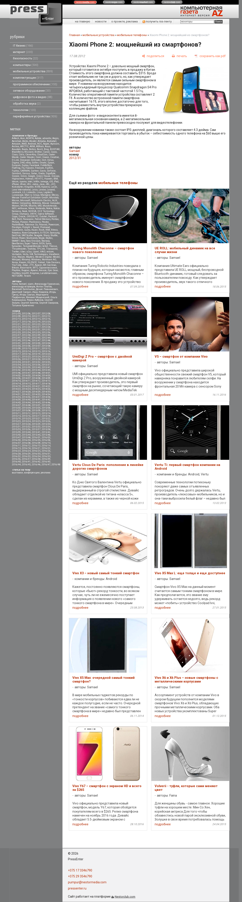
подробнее (80, 286)
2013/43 (26, 370)
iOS (51, 181)
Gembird (16, 173)
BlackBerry (17, 151)
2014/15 (26, 383)
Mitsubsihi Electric (41, 200)
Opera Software (46, 213)
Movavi (15, 205)
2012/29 (16, 329)
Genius (26, 173)
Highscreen (18, 178)
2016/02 (46, 437)
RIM (48, 229)
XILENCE (32, 262)
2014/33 (36, 394)
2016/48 (55, 464)
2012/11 (36, 316)
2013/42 (16, 370)
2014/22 (46, 386)
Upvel (36, 251)
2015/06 (46, 407)
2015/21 (36, 418)
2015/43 (16, 434)
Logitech (48, 192)
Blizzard (28, 151)
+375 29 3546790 (80, 876)
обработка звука (27, 103)
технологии (24, 110)
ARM (32, 146)
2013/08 (46, 345)
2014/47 (16, 405)
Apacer (34, 270)
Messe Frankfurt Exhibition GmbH (30, 197)
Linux (39, 192)
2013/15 (36, 351)
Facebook (34, 165)
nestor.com (85, 2)
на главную (82, 21)
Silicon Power (18, 238)
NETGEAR (17, 275)
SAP (23, 235)
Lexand (51, 189)
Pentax (55, 219)
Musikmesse (50, 205)
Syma (48, 243)
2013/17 (16, 354)
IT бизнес (23, 45)
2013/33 (46, 362)
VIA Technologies (38, 254)
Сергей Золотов (29, 302)
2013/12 (46, 348)
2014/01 (46, 372)
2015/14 (46, 413)
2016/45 (26, 464)
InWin (36, 181)
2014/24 (26, 389)
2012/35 (36, 332)
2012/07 (36, 313)
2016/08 (26, 443)
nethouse (22, 208)
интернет (23, 52)
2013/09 (16, 348)
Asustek (16, 149)
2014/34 (46, 394)
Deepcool (25, 160)
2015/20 (26, 418)
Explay (25, 165)
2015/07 (16, 410)
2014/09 (46, 378)
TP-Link (41, 248)
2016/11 (16, 445)
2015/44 (26, 434)
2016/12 (26, 445)
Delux (50, 160)
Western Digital (43, 256)
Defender (36, 160)
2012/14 (26, 318)
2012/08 (46, 313)
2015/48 (26, 437)
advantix (46, 138)
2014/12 (36, 380)
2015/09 (36, 410)
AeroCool (16, 141)
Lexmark (16, 192)
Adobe (38, 138)
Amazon (16, 143)
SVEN (42, 243)
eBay (28, 162)
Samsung (55, 232)
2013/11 (36, 348)
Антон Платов (44, 286)
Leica (35, 189)
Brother (38, 151)
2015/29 (36, 424)
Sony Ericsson (33, 240)
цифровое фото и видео (32, 97)
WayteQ (30, 256)
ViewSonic (54, 254)
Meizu (55, 195)
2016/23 (16, 450)
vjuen (30, 284)
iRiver (23, 184)
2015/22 (46, 418)
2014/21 (36, 386)
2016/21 (36, 448)
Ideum (15, 181)
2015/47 (16, 437)
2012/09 (16, 316)
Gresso (55, 176)
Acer (22, 138)
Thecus (53, 246)
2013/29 (46, 359)
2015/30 (46, 424)
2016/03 (16, 440)
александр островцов (23, 286)
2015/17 (36, 416)
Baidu (25, 149)
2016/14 (46, 445)
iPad (56, 181)
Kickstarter (17, 186)
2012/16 (46, 318)
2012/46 (26, 340)
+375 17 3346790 (80, 870)
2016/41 (26, 461)
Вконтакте (26, 267)
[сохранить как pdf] (210, 56)
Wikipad (16, 259)
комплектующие (28, 77)
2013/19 (36, 354)
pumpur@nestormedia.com (87, 882)
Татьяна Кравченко (23, 305)
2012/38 (26, 335)
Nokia (49, 208)
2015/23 (16, 421)
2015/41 (36, 432)
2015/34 (46, 426)
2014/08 (36, 378)
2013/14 (26, 351)
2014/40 (26, 399)
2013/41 (46, 367)
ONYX (33, 213)
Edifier (35, 162)
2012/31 (36, 329)
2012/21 (16, 324)
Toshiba (31, 248)
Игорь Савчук (27, 294)
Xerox (15, 262)
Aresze (43, 270)
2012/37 (16, 335)
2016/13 (36, 445)
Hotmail (29, 178)
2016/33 (26, 456)
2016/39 (46, 459)
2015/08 (26, 410)
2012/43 (36, 337)
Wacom (21, 256)
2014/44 (26, 402)
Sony (23, 240)
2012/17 (16, 321)
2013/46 (16, 372)
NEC (14, 208)
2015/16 (26, 416)
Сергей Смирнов (48, 302)
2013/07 (36, 345)
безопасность (25, 58)
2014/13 (46, 380)
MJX (54, 200)
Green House (43, 176)
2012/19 (36, 321)
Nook (24, 211)
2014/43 (16, 402)
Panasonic (28, 219)
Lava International (21, 189)
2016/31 (46, 453)
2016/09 (36, 443)
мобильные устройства (33, 71)
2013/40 (36, 367)
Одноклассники (48, 267)
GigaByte (50, 173)
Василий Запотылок (23, 289)
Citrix (21, 154)
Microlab (54, 197)
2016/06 (46, 440)
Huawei (48, 178)
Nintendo (40, 208)
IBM (55, 178)
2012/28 (46, 327)
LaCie (54, 186)
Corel (38, 157)
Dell (44, 160)
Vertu (25, 254)
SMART (16, 240)
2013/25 (46, 356)
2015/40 (26, 432)
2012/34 (26, 332)
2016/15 (16, 448)
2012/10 (26, 316)
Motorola (36, 203)
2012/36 (46, 332)
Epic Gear (53, 270)
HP (36, 178)
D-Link (15, 160)
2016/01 (36, 437)
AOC (39, 143)
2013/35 (26, 364)
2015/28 (26, 424)
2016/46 (36, 464)
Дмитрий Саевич (21, 292)
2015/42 (46, 432)
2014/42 (46, 399)
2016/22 (46, 448)
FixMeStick (46, 165)
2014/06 (16, 378)
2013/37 (46, 364)
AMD (24, 143)
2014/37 (36, 397)
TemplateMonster (32, 246)
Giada (41, 173)
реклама (45, 472)
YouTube (16, 265)
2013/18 (26, 354)
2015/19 (16, 418)
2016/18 (26, 448)
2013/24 (36, 356)
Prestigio (16, 227)
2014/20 (26, 386)
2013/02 (26, 343)
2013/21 (16, 356)
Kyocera (45, 186)
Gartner (35, 170)
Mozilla (33, 205)
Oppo (14, 216)
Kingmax (34, 273)
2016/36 (16, 459)
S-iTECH (44, 232)
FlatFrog (16, 168)
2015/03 (16, 407)
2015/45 (36, 434)
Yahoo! (41, 262)
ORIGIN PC (32, 216)
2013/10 (26, 348)
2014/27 (16, 391)
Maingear (45, 195)
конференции (32, 472)
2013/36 (36, 364)
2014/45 (36, 402)
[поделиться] (153, 56)
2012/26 (26, 327)
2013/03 (36, 343)
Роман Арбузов (35, 300)
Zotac (25, 265)
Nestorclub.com (125, 896)
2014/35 (16, 397)
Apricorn (54, 143)
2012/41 (16, 337)
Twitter (15, 251)
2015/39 (16, 432)
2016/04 (26, 440)
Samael (23, 284)
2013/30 (16, 362)
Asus (47, 146)
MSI (40, 205)
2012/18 (26, 321)
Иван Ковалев (40, 292)
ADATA (30, 138)
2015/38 (46, 429)
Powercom (53, 224)
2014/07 (26, 378)
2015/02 (46, 405)
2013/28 (36, 359)
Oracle (22, 216)
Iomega (44, 181)
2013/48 (36, 372)
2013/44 (36, 370)
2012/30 (26, 329)
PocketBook (18, 224)
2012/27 (36, 327)
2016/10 (46, 443)
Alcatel (33, 141)
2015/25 (36, 421)
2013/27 (26, 359)
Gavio (43, 170)
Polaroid (43, 224)
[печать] (179, 56)
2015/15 (16, 416)
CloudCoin (42, 154)
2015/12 (26, 413)
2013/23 (26, 356)
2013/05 (16, 345)
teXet (45, 246)
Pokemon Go (31, 224)
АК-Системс (49, 265)
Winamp (26, 259)
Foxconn (30, 168)
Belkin (32, 149)
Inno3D (25, 273)
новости (100, 21)
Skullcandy (31, 238)
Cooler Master (27, 157)
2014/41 (36, 399)
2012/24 (46, 324)
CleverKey (30, 154)
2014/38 (46, 397)
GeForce (51, 170)
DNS (22, 162)
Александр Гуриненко (47, 284)
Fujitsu (15, 170)
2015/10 (46, 410)
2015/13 (36, 413)
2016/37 (26, 459)
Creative (54, 157)
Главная (74, 35)
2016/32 (16, 456)
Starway (46, 240)
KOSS (37, 186)
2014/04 (36, 375)
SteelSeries (18, 243)
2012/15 (36, 318)
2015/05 (36, 407)
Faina (15, 284)
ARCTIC (24, 146)
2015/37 (36, 429)
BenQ (40, 149)
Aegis (55, 138)
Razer (34, 229)
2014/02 (16, 375)
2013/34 (16, 364)
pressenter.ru (77, 888)
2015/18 (46, 416)
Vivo (14, 256)
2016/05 (36, 440)
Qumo (27, 229)
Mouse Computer (51, 203)
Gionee (15, 176)
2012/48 (46, 340)
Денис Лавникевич (47, 289)
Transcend (51, 248)
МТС (35, 267)
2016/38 (36, 459)
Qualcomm (17, 229)
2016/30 (36, 453)
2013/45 (46, 370)
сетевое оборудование (32, 90)
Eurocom (16, 165)
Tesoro (27, 275)
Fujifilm (49, 168)
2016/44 (16, 464)
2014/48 (26, 405)
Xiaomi (22, 262)
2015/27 (16, 424)
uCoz (29, 251)
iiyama (23, 181)
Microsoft (25, 200)
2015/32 (26, 426)
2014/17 (36, 383)
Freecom (39, 168)
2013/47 (26, 372)
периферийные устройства (35, 116)
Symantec (17, 246)
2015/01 (36, 405)
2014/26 (46, 389)
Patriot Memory (42, 219)
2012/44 (46, 337)
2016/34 (36, 456)
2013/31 (26, 362)
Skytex (49, 238)
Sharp (47, 235)
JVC (53, 184)
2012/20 (46, 321)
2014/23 (16, 389)
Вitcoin (15, 267)
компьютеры (25, 65)
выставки (17, 472)
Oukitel (43, 216)
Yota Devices (53, 262)
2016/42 (36, 461)
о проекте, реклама (124, 21)
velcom (50, 251)
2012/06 (26, 313)
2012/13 (16, 318)
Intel (30, 181)
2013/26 (16, 359)
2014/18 (46, 383)
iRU (29, 184)
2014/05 (46, 375)
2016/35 (46, 456)
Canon (46, 151)
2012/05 (16, 313)
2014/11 (26, 380)
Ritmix (54, 229)
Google (31, 176)
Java (41, 184)
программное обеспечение (35, 84)
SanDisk (16, 235)
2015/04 (26, 407)
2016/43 (46, 461)
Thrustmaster (19, 248)
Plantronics (35, 222)
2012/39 (36, 335)
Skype (41, 238)
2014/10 (16, 380)
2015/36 (26, 429)
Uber (22, 251)
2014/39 (16, 399)
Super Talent (31, 243)
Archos (15, 146)
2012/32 (46, 329)
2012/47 (36, 340)
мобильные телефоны (132, 35)
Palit (19, 219)
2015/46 (46, 434)
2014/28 (26, 391)
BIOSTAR (55, 149)
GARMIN (25, 170)
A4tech (15, 138)
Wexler (56, 256)
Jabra (35, 184)
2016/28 (16, 453)
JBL (48, 184)
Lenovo (42, 189)
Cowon (45, 157)
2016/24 (26, 450)
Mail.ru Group (32, 195)
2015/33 (36, 426)
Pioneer (24, 222)
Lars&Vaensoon (48, 273)
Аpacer (38, 265)
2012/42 (26, 337)
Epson (51, 162)
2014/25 (36, 389)
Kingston (29, 186)
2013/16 (46, 351)
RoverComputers (30, 232)
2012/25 (16, 327)
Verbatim (17, 254)
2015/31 (16, 426)
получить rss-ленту (157, 21)
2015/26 (46, 421)
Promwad (45, 227)
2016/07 (16, 443)
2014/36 (26, 397)
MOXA (24, 205)
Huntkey (16, 273)
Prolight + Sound (30, 227)
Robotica (16, 232)
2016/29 (26, 453)
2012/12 (46, 316)
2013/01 (16, 343)
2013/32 (36, 362)
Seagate (38, 235)
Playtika (16, 270)
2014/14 (16, 383)
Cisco (15, 154)
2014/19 (16, 386)
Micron (15, 200)
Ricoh (41, 229)
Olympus (24, 213)
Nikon (31, 208)
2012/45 (16, 340)
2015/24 (26, 421)
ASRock (40, 146)
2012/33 (16, 332)
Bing (46, 149)
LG (23, 192)
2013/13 (16, 351)
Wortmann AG (49, 259)
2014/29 (36, 391)
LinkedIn (31, 192)
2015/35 (16, 429)
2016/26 (46, 450)
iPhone (15, 184)
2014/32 (26, 394)
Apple (46, 143)
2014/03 (26, 375)
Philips (15, 222)
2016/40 (16, 461)
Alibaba (42, 141)
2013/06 (26, 345)
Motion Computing (21, 203)
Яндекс (25, 270)
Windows (36, 259)
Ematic (43, 162)
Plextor (45, 222)
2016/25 (36, 450)
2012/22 (26, 324)
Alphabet (51, 141)
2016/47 (46, 464)
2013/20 (46, 354)
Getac (34, 173)
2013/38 (16, 367)
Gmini (23, 176)
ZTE (31, 265)
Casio (54, 151)
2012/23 (36, 324)
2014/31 (16, 394)
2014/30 (46, 391)
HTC (40, 178)
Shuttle (54, 235)
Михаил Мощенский (37, 297)
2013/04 (46, 343)
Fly (23, 168)
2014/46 (46, 402)
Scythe (29, 235)
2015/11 (16, 413)
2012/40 (46, 335)
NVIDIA (32, 211)
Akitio (25, 141)
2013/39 (26, 367)
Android (32, 143)
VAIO (42, 251)
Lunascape (18, 195)
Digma (15, 162)
